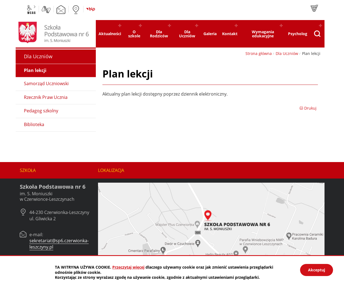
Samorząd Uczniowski (46, 83)
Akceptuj (316, 269)
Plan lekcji (35, 70)
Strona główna (258, 53)
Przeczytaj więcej (128, 267)
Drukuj (308, 108)
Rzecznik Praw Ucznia (46, 97)
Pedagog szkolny (41, 111)
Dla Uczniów (287, 53)
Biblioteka (34, 124)
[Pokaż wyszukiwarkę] (317, 34)
